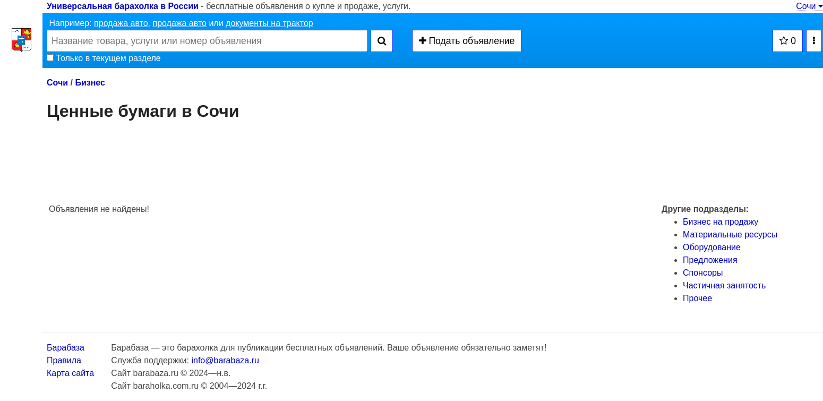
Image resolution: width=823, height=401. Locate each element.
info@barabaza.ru (225, 360)
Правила (64, 360)
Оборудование (712, 247)
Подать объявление (467, 41)
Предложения (710, 260)
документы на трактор (269, 23)
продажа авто (121, 23)
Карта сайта (70, 373)
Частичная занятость (724, 285)
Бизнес (90, 82)
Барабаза (65, 347)
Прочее (697, 298)
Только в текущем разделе (104, 58)
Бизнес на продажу (720, 221)
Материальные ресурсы (730, 234)
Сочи (809, 6)
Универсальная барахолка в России (123, 6)
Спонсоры (703, 272)
